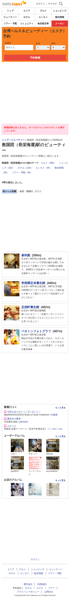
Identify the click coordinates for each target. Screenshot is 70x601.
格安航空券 (43, 23)
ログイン (40, 3)
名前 (21, 191)
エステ (39, 588)
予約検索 (35, 57)
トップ (10, 10)
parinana (23, 421)
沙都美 (54, 414)
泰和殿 (25, 255)
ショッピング (59, 10)
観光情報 (59, 17)
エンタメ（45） (44, 167)
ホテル (26, 17)
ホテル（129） (25, 167)
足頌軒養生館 (30, 307)
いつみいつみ (55, 429)
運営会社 (28, 584)
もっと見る (60, 407)
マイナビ (52, 3)
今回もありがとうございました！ (24, 411)
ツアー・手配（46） (22, 172)
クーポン (59, 23)
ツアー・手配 (10, 23)
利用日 (8, 43)
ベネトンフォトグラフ (36, 331)
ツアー (51, 588)
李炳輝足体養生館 (33, 283)
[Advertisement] (35, 73)
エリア (26, 10)
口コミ (38, 191)
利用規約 (42, 584)
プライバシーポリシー (28, 591)
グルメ (43, 10)
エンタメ (43, 17)
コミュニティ (26, 23)
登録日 (29, 191)
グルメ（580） (48, 163)
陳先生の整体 (14, 418)
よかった (11, 426)
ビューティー (10, 17)
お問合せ (48, 591)
